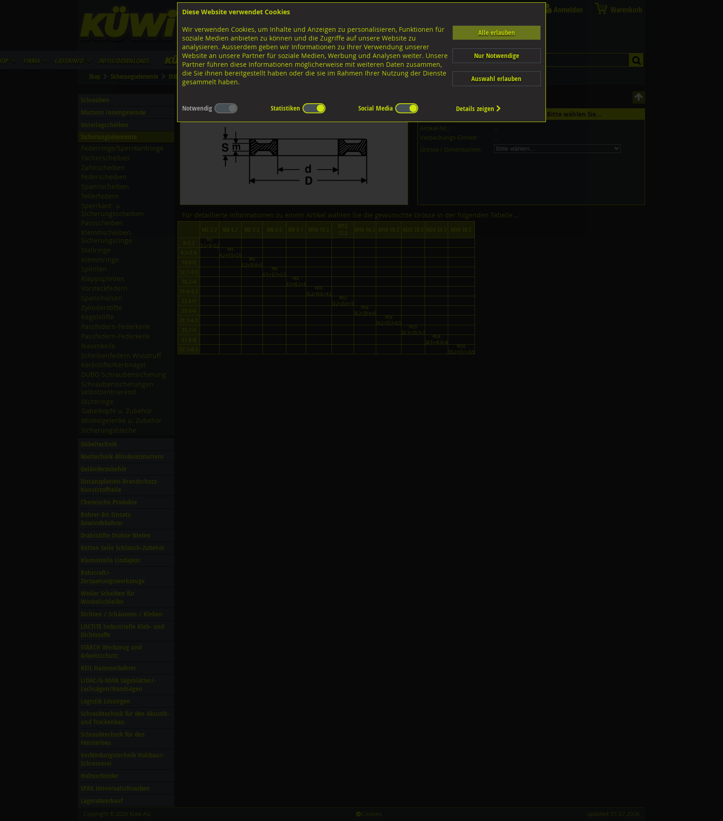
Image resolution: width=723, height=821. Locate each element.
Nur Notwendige (496, 55)
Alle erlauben (496, 32)
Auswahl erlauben (496, 78)
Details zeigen (478, 108)
